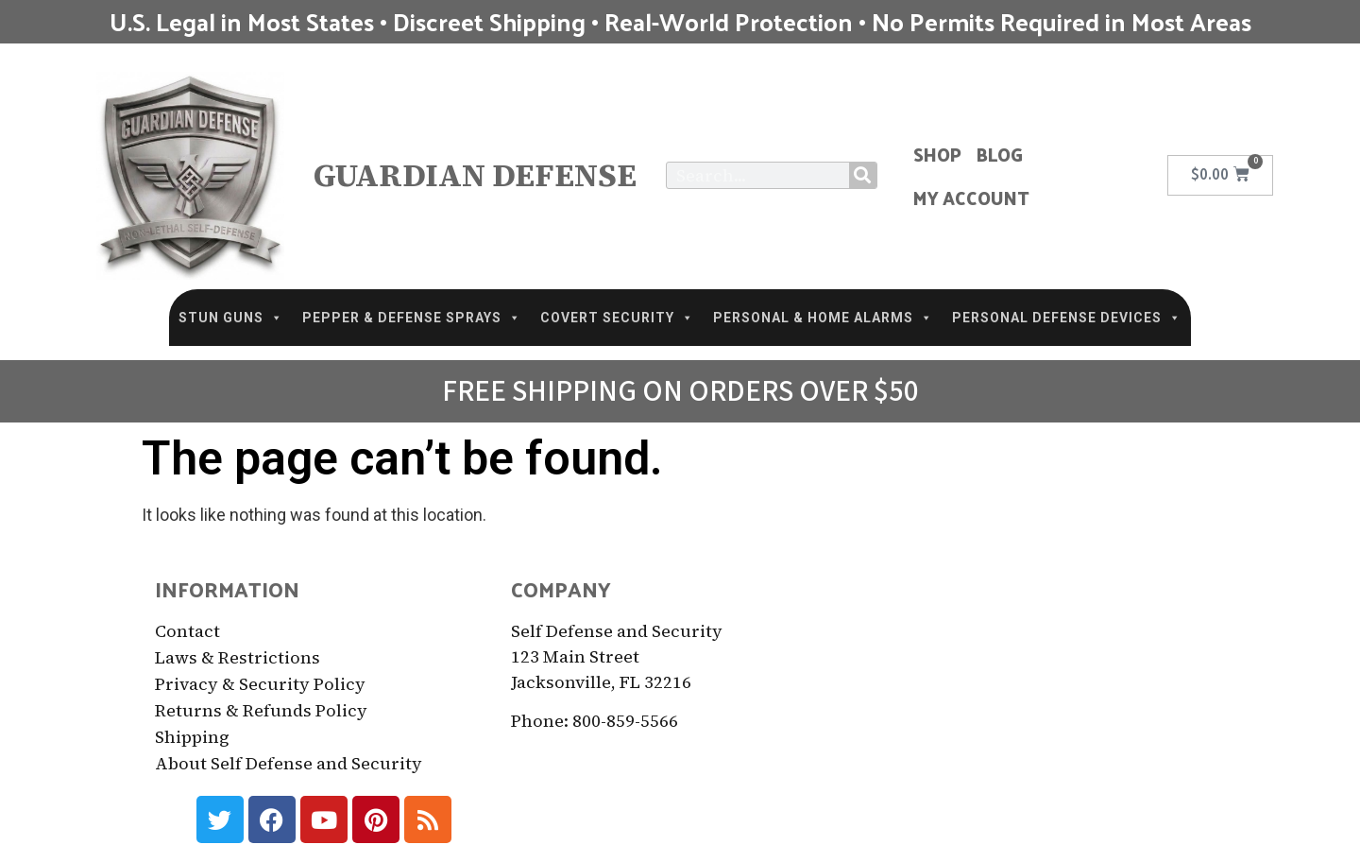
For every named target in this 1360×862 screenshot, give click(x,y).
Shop (937, 154)
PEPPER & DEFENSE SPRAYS (411, 317)
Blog (1000, 154)
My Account (971, 197)
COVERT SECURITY (617, 317)
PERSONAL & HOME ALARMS (823, 317)
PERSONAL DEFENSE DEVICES (1067, 317)
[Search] (862, 175)
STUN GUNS (230, 317)
